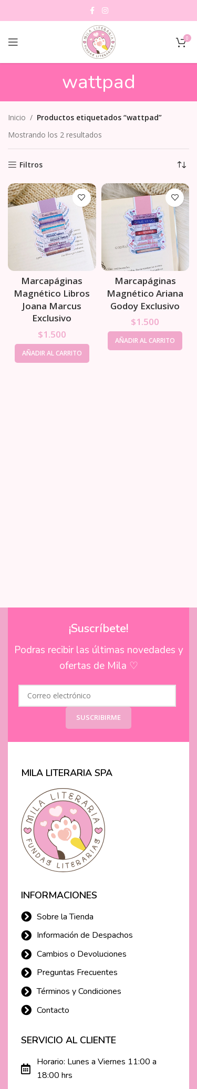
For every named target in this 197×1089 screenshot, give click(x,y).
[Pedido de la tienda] (181, 165)
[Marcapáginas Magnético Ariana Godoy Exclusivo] (145, 227)
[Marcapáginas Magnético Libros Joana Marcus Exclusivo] (52, 227)
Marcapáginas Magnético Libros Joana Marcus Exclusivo (52, 299)
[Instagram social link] (105, 11)
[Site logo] (99, 41)
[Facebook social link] (92, 11)
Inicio (17, 117)
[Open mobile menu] (13, 42)
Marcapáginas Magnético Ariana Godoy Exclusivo (145, 293)
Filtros (31, 165)
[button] (52, 353)
